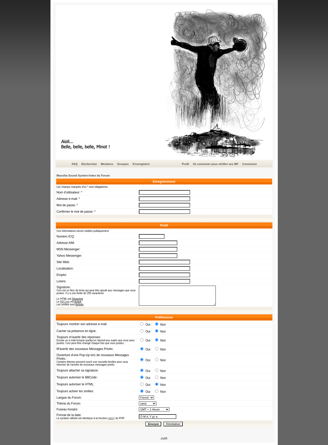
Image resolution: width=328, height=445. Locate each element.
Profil (185, 163)
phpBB (164, 438)
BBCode (64, 301)
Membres (107, 163)
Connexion (249, 163)
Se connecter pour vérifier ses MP (215, 163)
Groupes (123, 163)
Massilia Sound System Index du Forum (83, 175)
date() (111, 418)
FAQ (75, 163)
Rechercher (89, 163)
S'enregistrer (141, 163)
